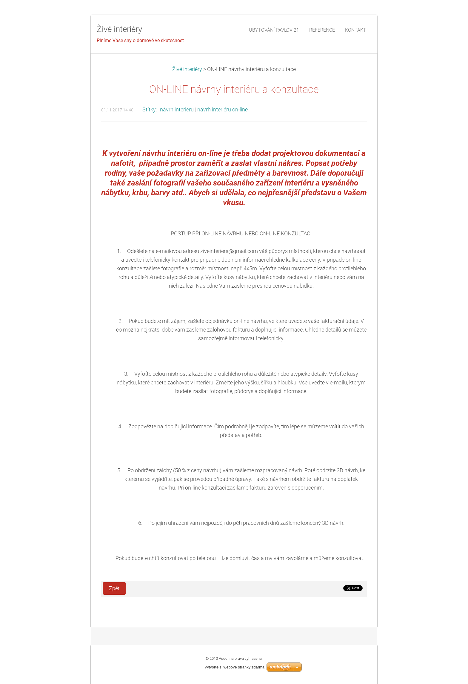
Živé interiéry (187, 69)
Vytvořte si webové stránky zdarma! (235, 667)
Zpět (114, 588)
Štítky (149, 110)
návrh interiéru (177, 110)
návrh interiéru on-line (222, 110)
